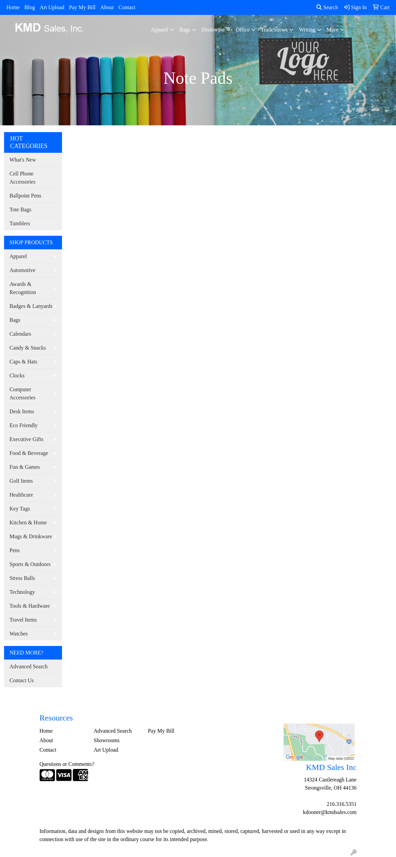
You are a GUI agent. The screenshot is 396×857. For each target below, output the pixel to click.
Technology (22, 592)
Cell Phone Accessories (22, 178)
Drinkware (213, 30)
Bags (185, 30)
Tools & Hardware (29, 606)
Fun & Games (24, 467)
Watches (18, 633)
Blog (29, 7)
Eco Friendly (23, 425)
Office (243, 30)
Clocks (16, 375)
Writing (307, 30)
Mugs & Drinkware (30, 536)
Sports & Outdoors (29, 564)
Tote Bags (20, 209)
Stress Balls (22, 578)
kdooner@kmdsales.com (329, 812)
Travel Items (23, 620)
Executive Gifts (26, 439)
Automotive (22, 270)
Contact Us (21, 680)
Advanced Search (28, 666)
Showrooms (106, 740)
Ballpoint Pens (25, 195)
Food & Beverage (28, 453)
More (332, 30)
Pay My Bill (82, 7)
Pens (14, 550)
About (107, 7)
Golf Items (21, 481)
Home (13, 7)
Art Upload (52, 7)
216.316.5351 (341, 804)
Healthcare (21, 495)
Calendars (20, 334)
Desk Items (21, 411)
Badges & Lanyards (31, 306)
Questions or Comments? (67, 764)
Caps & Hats (23, 361)
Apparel (159, 30)
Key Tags (19, 508)
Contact (127, 7)
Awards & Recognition (22, 288)
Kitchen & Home (28, 522)
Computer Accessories (22, 393)
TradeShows (274, 30)
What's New (22, 160)
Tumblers (19, 223)
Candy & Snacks (27, 348)
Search (327, 7)
